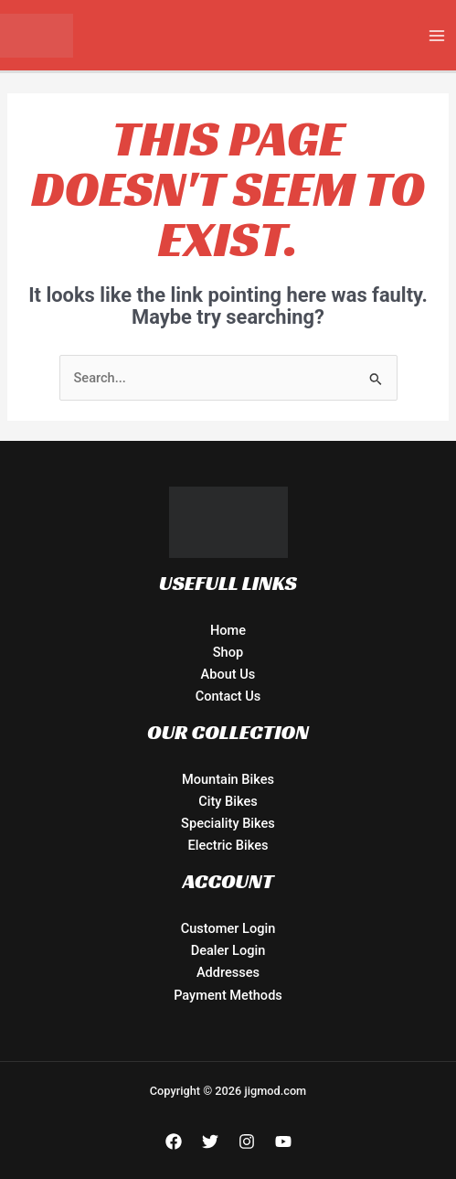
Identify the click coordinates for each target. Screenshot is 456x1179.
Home (228, 630)
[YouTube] (283, 1141)
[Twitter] (210, 1141)
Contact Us (228, 696)
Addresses (228, 972)
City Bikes (228, 801)
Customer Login (228, 928)
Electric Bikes (227, 845)
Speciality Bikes (228, 823)
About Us (228, 674)
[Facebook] (173, 1141)
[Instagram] (247, 1141)
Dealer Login (228, 950)
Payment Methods (228, 995)
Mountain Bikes (228, 779)
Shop (228, 652)
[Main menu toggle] (437, 35)
